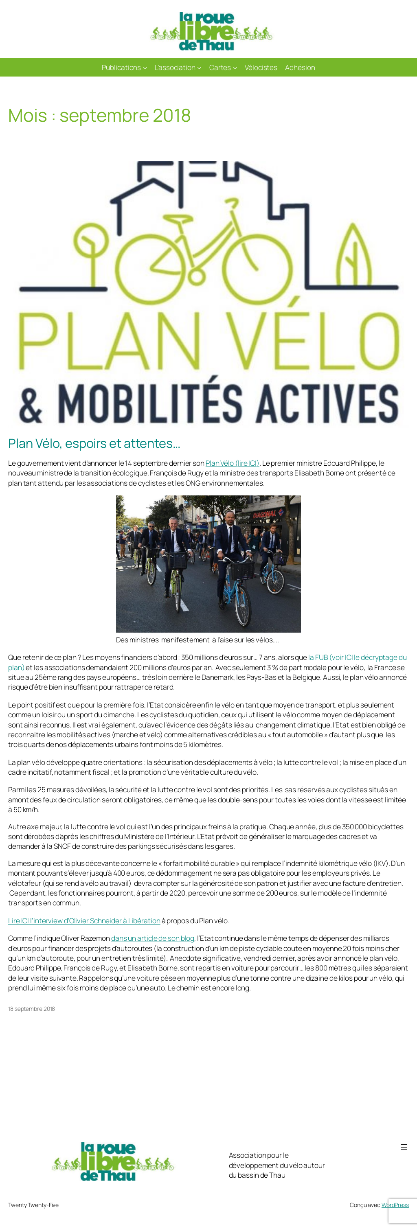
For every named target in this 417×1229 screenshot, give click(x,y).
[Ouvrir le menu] (404, 1147)
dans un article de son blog (152, 938)
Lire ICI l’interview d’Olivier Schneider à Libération (84, 920)
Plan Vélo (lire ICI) (232, 463)
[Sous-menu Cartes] (235, 67)
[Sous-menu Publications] (145, 67)
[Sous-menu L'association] (199, 67)
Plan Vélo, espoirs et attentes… (94, 443)
